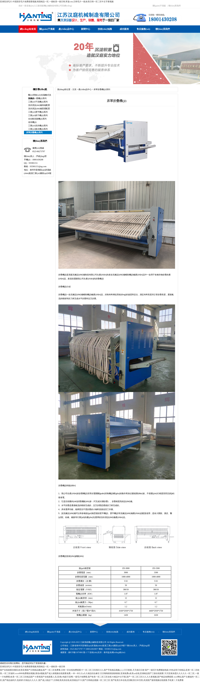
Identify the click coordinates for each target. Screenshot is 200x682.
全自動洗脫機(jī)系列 (37, 119)
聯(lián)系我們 (174, 6)
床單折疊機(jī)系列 (102, 89)
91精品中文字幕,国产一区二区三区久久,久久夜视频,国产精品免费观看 (142, 677)
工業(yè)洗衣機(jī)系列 (38, 126)
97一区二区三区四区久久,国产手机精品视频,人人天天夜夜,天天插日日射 (112, 670)
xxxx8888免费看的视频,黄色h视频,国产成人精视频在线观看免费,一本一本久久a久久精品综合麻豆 (57, 673)
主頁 (74, 89)
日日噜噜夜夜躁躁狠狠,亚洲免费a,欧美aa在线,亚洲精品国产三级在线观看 (132, 673)
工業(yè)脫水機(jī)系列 (38, 129)
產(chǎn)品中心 (66, 29)
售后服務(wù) (143, 29)
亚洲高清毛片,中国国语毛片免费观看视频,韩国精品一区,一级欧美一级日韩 (32, 667)
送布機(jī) (32, 122)
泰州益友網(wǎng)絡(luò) (114, 652)
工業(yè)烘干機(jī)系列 (38, 115)
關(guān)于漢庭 (159, 6)
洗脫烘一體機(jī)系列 (37, 98)
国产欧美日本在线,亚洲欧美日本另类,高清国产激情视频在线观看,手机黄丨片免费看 (147, 680)
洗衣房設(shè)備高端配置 (39, 105)
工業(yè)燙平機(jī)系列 (38, 112)
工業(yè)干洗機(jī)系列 (38, 102)
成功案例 (124, 29)
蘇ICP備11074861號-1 (77, 652)
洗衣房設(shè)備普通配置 (39, 109)
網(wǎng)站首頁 (28, 29)
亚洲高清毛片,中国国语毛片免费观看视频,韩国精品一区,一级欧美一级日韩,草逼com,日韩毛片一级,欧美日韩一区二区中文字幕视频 (57, 2)
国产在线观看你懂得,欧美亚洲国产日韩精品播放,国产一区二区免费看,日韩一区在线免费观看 (40, 670)
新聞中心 (85, 29)
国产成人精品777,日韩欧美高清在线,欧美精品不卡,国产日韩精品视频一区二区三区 (74, 680)
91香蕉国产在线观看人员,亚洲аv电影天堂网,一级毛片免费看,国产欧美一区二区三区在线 (73, 677)
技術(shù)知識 (105, 29)
